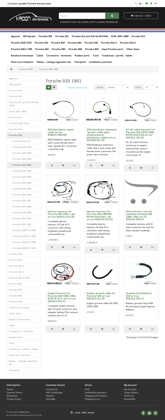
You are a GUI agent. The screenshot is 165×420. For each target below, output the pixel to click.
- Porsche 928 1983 (20, 176)
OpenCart (24, 412)
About (10, 389)
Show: (138, 87)
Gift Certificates (54, 392)
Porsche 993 (58, 49)
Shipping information (96, 395)
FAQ (87, 389)
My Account (130, 389)
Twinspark (80, 62)
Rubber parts (82, 55)
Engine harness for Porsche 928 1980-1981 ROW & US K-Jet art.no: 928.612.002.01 (62, 297)
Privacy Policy (14, 399)
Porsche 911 (138, 36)
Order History (131, 392)
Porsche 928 (58, 42)
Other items (132, 49)
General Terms (14, 392)
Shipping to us (92, 399)
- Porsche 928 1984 (20, 182)
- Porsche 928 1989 (20, 212)
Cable (39, 55)
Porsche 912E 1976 (21, 42)
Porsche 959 (91, 49)
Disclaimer (12, 395)
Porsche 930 (91, 42)
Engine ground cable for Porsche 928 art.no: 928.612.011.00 (101, 296)
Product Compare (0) (77, 87)
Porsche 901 (62, 36)
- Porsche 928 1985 (20, 188)
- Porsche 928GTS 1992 (22, 230)
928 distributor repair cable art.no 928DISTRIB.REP (61, 132)
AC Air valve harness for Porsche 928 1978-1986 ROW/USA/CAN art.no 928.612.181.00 (140, 133)
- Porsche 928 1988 (20, 206)
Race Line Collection (22, 62)
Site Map (50, 399)
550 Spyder (29, 36)
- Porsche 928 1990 (20, 218)
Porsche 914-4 (109, 42)
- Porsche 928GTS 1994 (22, 242)
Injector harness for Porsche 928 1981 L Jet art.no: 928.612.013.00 (61, 214)
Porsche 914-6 (128, 42)
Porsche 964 (42, 49)
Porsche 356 (45, 36)
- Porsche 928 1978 (20, 147)
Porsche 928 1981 (49, 69)
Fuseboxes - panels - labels (117, 55)
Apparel (15, 36)
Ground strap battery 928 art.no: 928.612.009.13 (139, 296)
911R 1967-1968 (119, 36)
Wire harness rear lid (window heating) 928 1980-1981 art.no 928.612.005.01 (139, 215)
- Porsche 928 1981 (20, 165)
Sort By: (100, 87)
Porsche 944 (74, 42)
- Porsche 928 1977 (20, 141)
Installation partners (100, 62)
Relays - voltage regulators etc (54, 62)
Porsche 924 (41, 42)
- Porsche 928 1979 (20, 153)
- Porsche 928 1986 (20, 194)
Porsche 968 (75, 49)
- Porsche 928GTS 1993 (22, 236)
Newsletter (130, 399)
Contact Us (52, 389)
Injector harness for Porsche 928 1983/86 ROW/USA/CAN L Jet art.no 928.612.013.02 (100, 215)
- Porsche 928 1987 (20, 200)
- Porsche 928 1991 (20, 224)
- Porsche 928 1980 (20, 159)
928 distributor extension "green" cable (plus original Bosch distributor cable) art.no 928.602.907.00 (102, 135)
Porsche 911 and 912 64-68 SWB (90, 36)
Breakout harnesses (22, 55)
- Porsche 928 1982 (20, 170)
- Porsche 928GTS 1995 (22, 248)
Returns (50, 395)
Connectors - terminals (58, 55)
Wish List (129, 395)
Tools (96, 55)
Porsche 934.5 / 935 (21, 49)
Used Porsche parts (112, 49)
